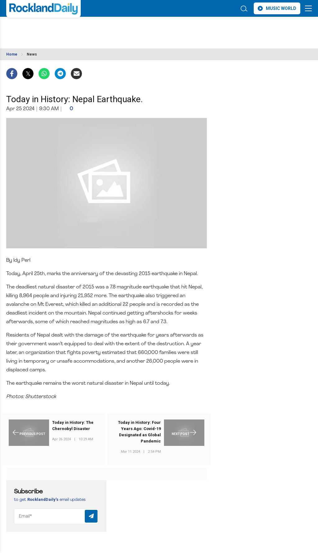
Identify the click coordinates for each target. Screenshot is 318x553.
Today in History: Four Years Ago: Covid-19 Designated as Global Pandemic (139, 431)
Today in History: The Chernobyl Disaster (72, 425)
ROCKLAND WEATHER (61, 29)
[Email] (56, 516)
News (32, 54)
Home (11, 54)
